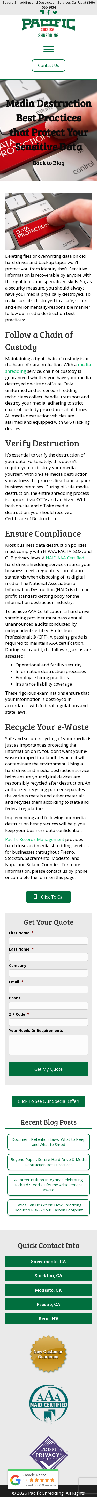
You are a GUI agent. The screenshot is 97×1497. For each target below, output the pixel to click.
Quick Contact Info (48, 1245)
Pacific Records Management (34, 839)
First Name (21, 933)
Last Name (21, 949)
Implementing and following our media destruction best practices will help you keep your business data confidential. (45, 824)
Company (17, 965)
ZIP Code (19, 1014)
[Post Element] (48, 1142)
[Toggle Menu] (48, 49)
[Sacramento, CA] (48, 1261)
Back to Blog (48, 162)
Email (16, 982)
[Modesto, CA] (48, 1290)
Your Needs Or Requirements (36, 1030)
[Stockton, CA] (48, 1275)
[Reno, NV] (48, 1318)
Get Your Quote (48, 922)
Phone (15, 998)
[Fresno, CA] (48, 1304)
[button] (48, 897)
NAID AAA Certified (65, 558)
